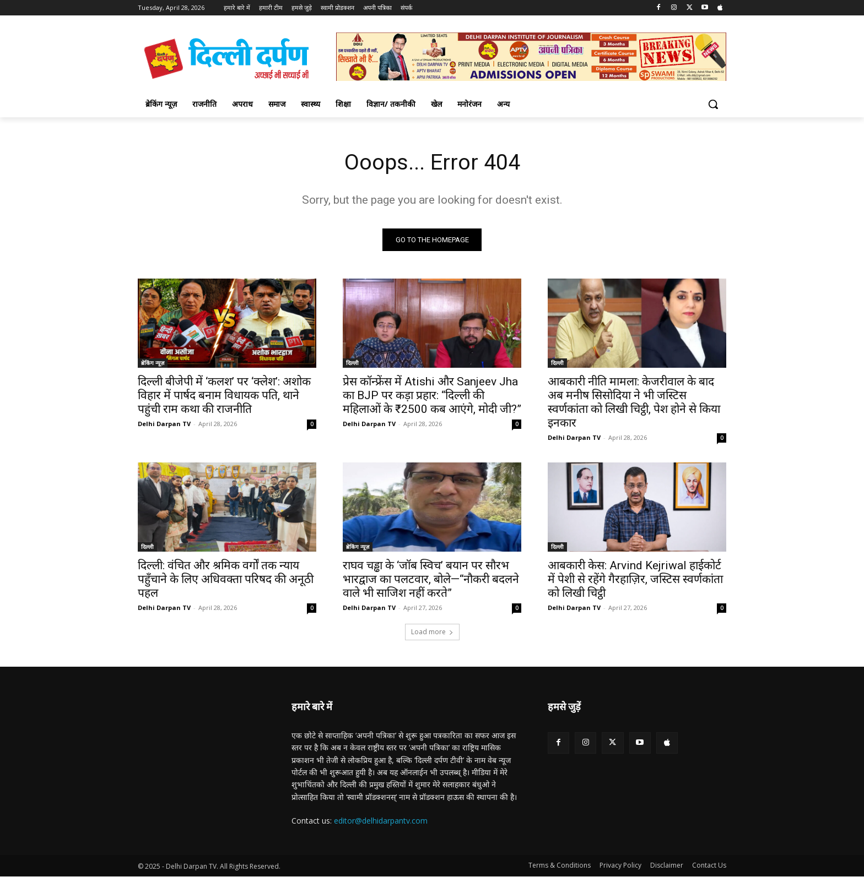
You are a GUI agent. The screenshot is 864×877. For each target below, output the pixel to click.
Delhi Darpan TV (164, 424)
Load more (432, 632)
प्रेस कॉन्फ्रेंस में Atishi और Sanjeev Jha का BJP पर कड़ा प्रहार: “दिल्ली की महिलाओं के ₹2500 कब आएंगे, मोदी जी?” (432, 395)
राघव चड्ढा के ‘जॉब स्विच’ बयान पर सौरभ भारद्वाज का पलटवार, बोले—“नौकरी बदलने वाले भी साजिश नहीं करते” (431, 579)
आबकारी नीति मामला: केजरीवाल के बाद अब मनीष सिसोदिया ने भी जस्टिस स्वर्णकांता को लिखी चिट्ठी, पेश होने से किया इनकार (634, 402)
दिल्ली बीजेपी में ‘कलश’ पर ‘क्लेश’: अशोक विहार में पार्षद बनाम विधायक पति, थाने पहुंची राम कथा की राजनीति (224, 395)
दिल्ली (352, 363)
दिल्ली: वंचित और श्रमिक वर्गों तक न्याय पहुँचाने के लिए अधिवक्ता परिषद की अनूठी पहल (226, 579)
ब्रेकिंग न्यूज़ (152, 363)
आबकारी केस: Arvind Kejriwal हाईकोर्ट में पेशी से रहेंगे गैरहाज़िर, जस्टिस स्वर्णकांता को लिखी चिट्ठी (635, 579)
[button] (713, 104)
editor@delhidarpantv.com (381, 821)
